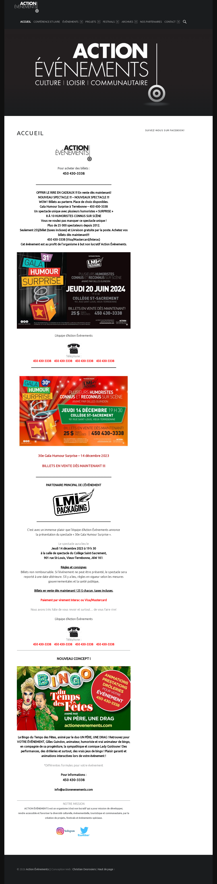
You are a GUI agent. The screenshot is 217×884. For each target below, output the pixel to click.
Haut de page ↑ (106, 869)
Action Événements (37, 869)
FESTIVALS (111, 21)
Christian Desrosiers (84, 869)
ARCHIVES (129, 21)
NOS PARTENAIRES (151, 21)
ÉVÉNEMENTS (73, 21)
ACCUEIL (25, 21)
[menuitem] (25, 21)
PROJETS (92, 21)
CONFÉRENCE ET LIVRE (47, 21)
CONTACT (172, 21)
